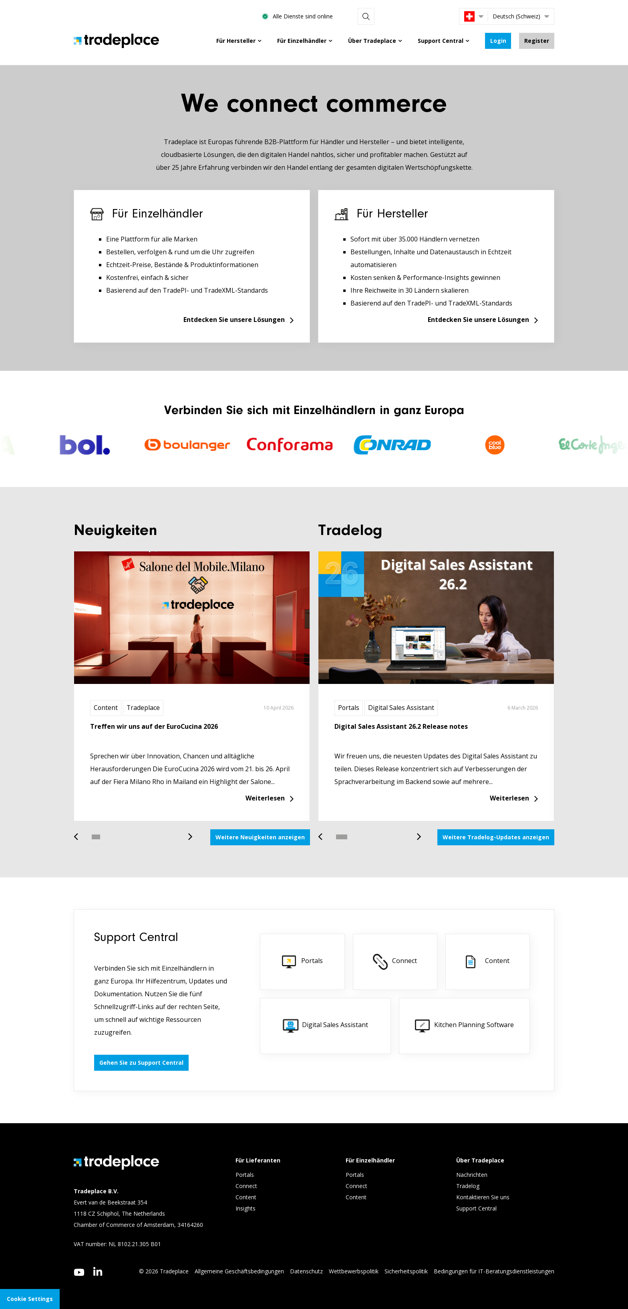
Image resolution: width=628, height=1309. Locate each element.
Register (536, 40)
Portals (349, 708)
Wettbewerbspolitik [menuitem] (353, 1271)
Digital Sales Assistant (401, 708)
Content (106, 708)
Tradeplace (144, 708)
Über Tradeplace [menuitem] (372, 40)
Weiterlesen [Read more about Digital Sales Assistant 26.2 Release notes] (509, 798)
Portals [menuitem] (244, 1175)
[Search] (442, 16)
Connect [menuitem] (247, 1186)
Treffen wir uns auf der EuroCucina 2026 (154, 726)
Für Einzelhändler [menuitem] (301, 40)
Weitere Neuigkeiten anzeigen (260, 837)
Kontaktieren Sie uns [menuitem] (482, 1197)
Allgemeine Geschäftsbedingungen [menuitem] (239, 1271)
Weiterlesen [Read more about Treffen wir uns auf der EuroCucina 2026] (265, 798)
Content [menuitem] (246, 1197)
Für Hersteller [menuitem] (235, 40)
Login (498, 40)
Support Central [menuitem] (440, 40)
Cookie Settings (30, 1299)
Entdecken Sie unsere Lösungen (234, 320)
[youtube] (79, 1272)
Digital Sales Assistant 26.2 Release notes (401, 726)
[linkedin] (98, 1271)
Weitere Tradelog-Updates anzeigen (496, 837)
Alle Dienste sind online (385, 16)
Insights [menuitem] (246, 1208)
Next (187, 832)
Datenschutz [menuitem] (306, 1271)
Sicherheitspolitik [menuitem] (406, 1271)
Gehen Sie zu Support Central (141, 1062)
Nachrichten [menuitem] (471, 1175)
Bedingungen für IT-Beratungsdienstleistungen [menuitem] (494, 1271)
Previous (79, 832)
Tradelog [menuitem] (468, 1186)
